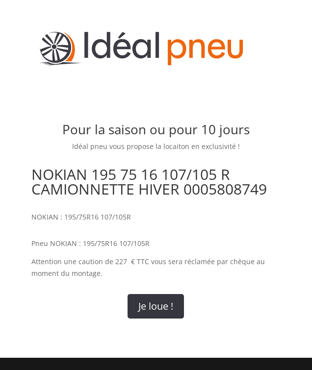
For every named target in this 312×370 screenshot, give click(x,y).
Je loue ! (155, 306)
